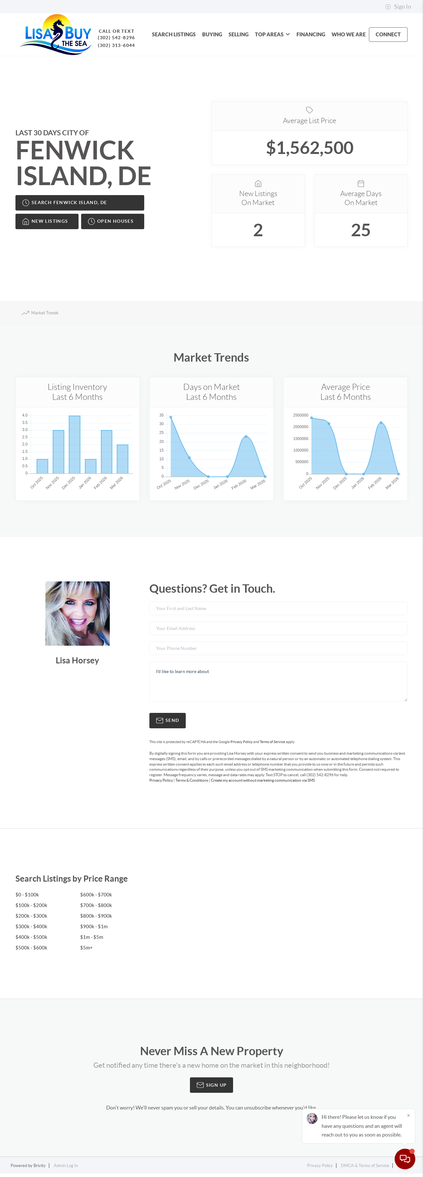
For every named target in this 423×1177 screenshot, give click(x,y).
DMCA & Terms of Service (365, 1169)
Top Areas (272, 34)
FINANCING (310, 34)
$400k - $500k (31, 940)
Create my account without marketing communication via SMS (263, 784)
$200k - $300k (31, 919)
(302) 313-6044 (112, 45)
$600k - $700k (96, 898)
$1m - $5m (92, 940)
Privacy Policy (241, 745)
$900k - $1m (94, 930)
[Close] (408, 1115)
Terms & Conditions (191, 784)
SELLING (239, 34)
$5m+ (86, 951)
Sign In (398, 7)
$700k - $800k (96, 909)
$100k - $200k (31, 909)
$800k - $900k (96, 919)
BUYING (212, 34)
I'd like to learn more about (278, 685)
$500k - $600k (31, 951)
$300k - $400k (31, 930)
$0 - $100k (27, 898)
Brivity (39, 1169)
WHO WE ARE (349, 34)
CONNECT (388, 34)
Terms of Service (272, 745)
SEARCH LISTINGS (174, 34)
